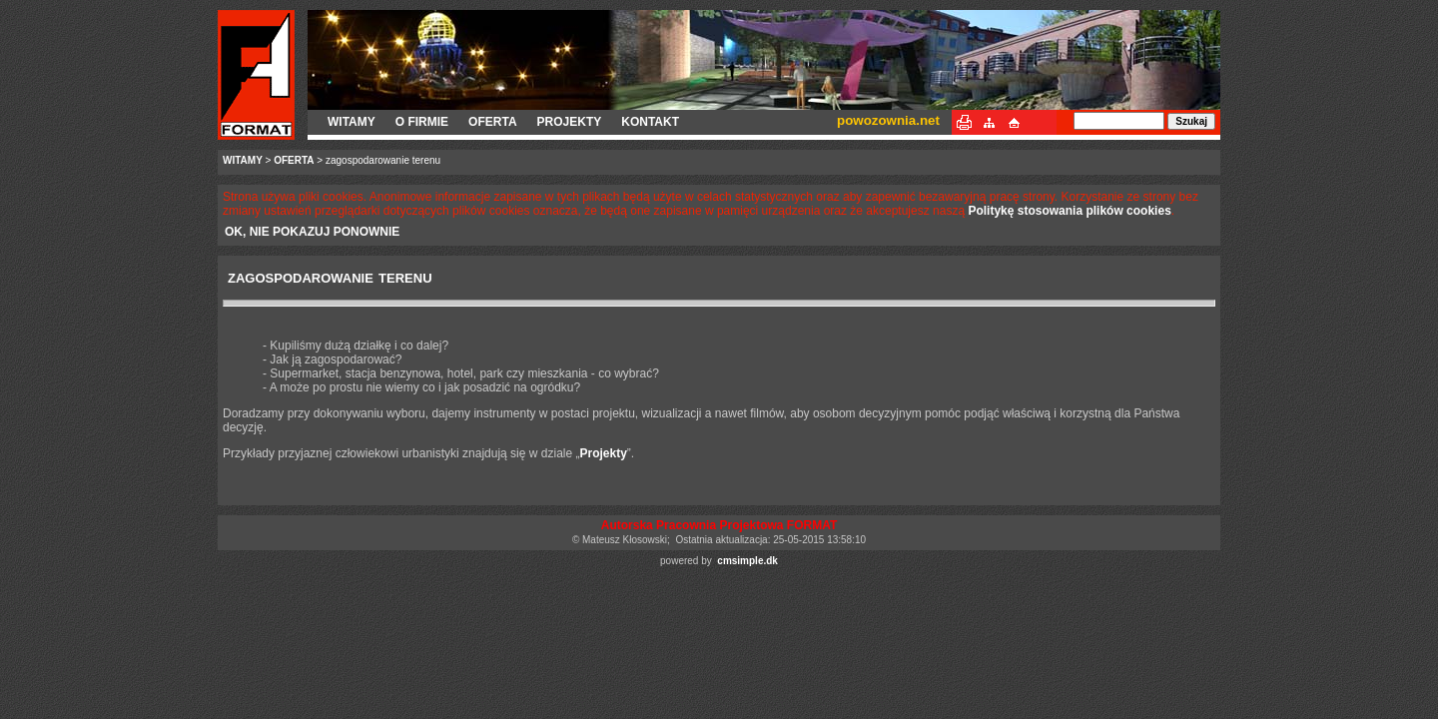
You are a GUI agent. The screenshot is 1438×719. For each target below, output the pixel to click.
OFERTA (492, 122)
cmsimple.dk (747, 560)
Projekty (602, 453)
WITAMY (351, 122)
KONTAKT (650, 122)
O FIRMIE (421, 122)
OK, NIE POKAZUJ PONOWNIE (312, 232)
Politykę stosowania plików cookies (1069, 211)
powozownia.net (888, 120)
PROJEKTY (569, 122)
